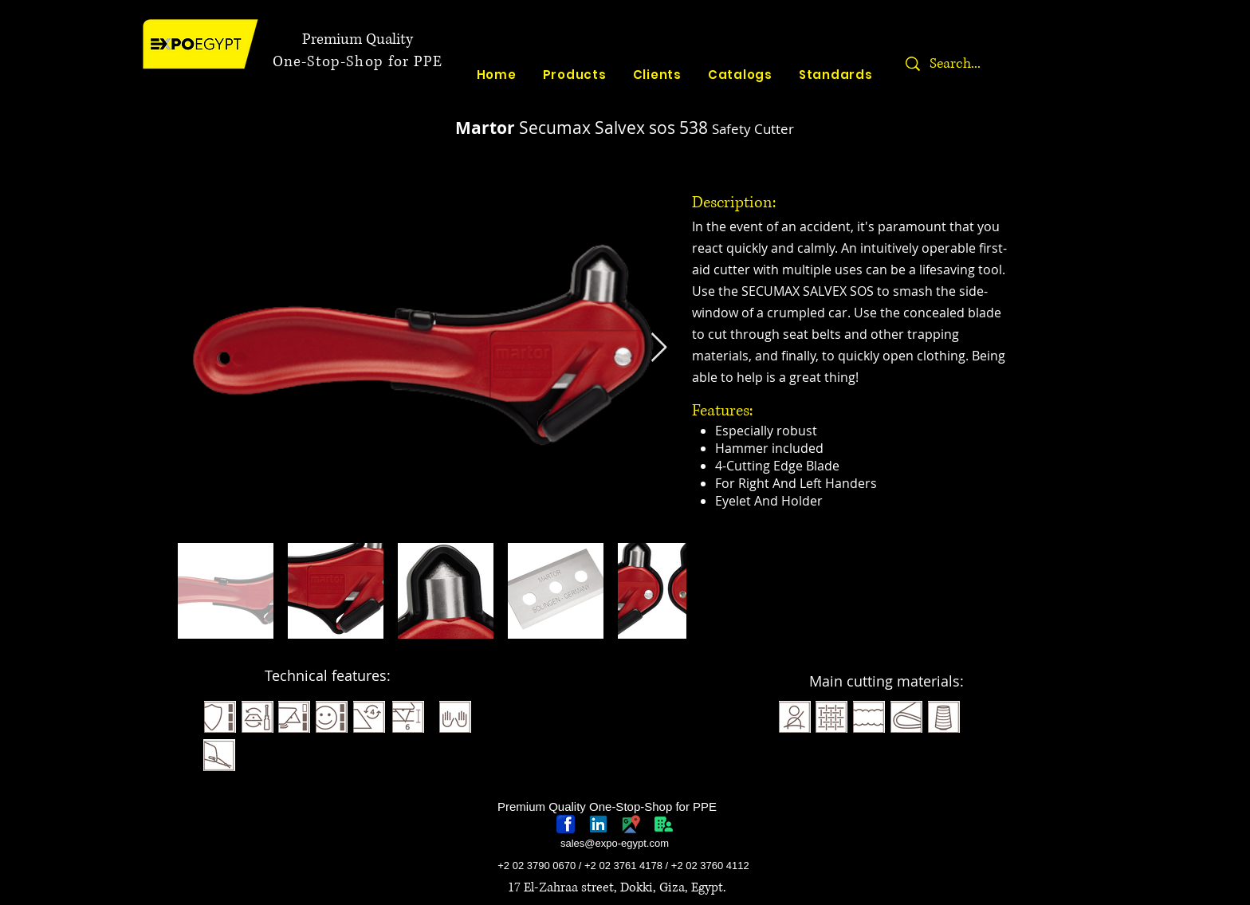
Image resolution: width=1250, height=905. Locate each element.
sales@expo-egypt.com (614, 843)
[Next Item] (659, 348)
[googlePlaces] (631, 824)
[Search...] (1005, 63)
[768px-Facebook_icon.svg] (566, 824)
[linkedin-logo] (598, 824)
